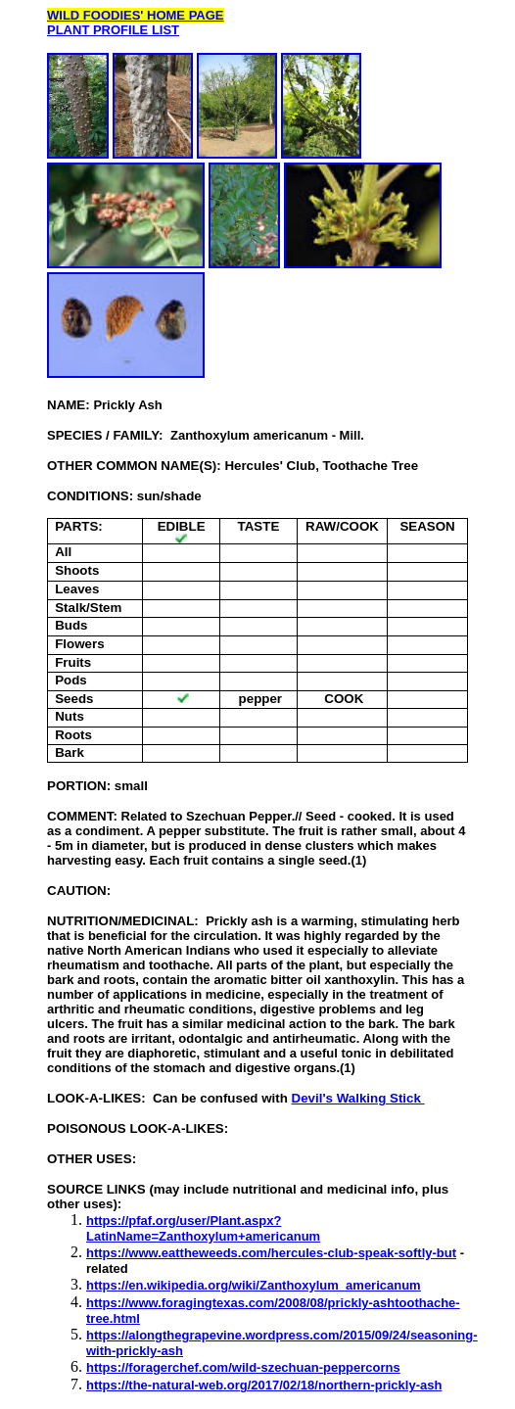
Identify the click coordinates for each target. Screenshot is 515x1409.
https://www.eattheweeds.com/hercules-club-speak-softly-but (271, 1252)
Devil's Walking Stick (358, 1098)
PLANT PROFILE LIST (113, 30)
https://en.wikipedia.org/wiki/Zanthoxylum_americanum (253, 1285)
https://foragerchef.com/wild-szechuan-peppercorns (243, 1367)
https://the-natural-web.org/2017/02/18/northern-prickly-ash (264, 1385)
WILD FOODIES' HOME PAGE (135, 15)
